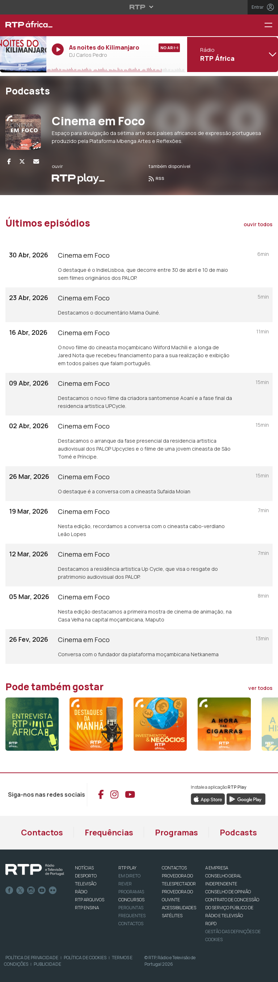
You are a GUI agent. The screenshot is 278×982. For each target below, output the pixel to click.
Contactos (42, 832)
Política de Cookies (85, 957)
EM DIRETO (129, 876)
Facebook (9, 890)
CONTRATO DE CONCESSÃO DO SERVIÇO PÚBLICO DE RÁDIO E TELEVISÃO (232, 908)
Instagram (31, 890)
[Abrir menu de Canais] (231, 54)
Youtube (42, 890)
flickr (53, 890)
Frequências (109, 832)
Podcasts (238, 832)
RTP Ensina (87, 908)
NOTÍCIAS (84, 868)
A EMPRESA (216, 868)
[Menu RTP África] (271, 25)
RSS (156, 178)
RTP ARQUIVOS (89, 900)
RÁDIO (81, 892)
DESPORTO (86, 876)
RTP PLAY (127, 868)
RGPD (210, 923)
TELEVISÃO (85, 884)
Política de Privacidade (31, 957)
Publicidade (47, 964)
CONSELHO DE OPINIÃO (228, 892)
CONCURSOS (131, 900)
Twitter (20, 890)
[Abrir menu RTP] (139, 7)
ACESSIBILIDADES (179, 908)
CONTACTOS (174, 868)
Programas (176, 832)
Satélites (172, 916)
